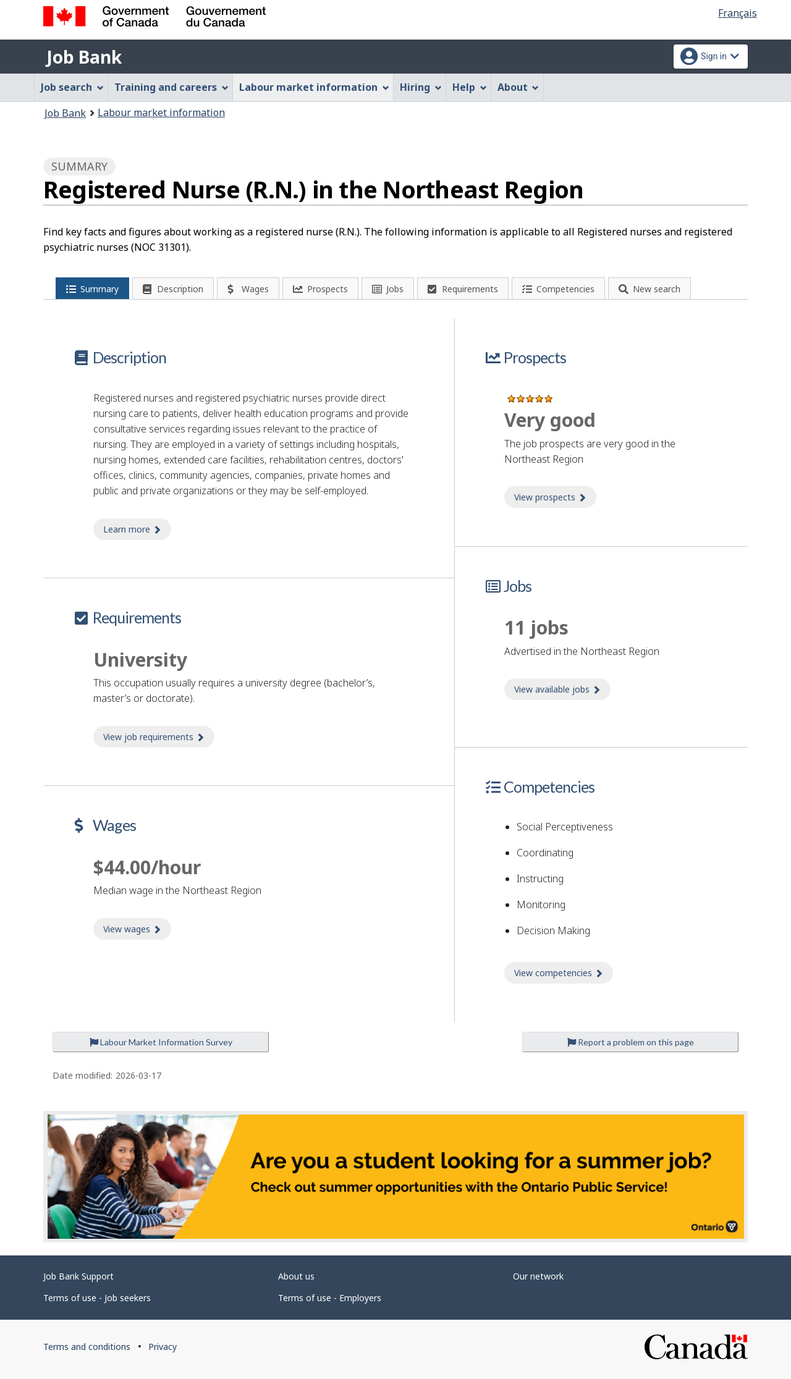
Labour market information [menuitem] (314, 87)
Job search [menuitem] (72, 87)
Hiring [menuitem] (421, 87)
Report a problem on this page (630, 1042)
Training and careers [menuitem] (171, 87)
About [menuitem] (518, 87)
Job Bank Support (78, 1276)
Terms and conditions (86, 1346)
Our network (538, 1276)
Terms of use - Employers (329, 1298)
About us (296, 1276)
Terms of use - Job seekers (97, 1298)
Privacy (162, 1346)
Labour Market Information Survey (161, 1042)
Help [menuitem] (469, 87)
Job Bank (84, 57)
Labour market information (161, 112)
